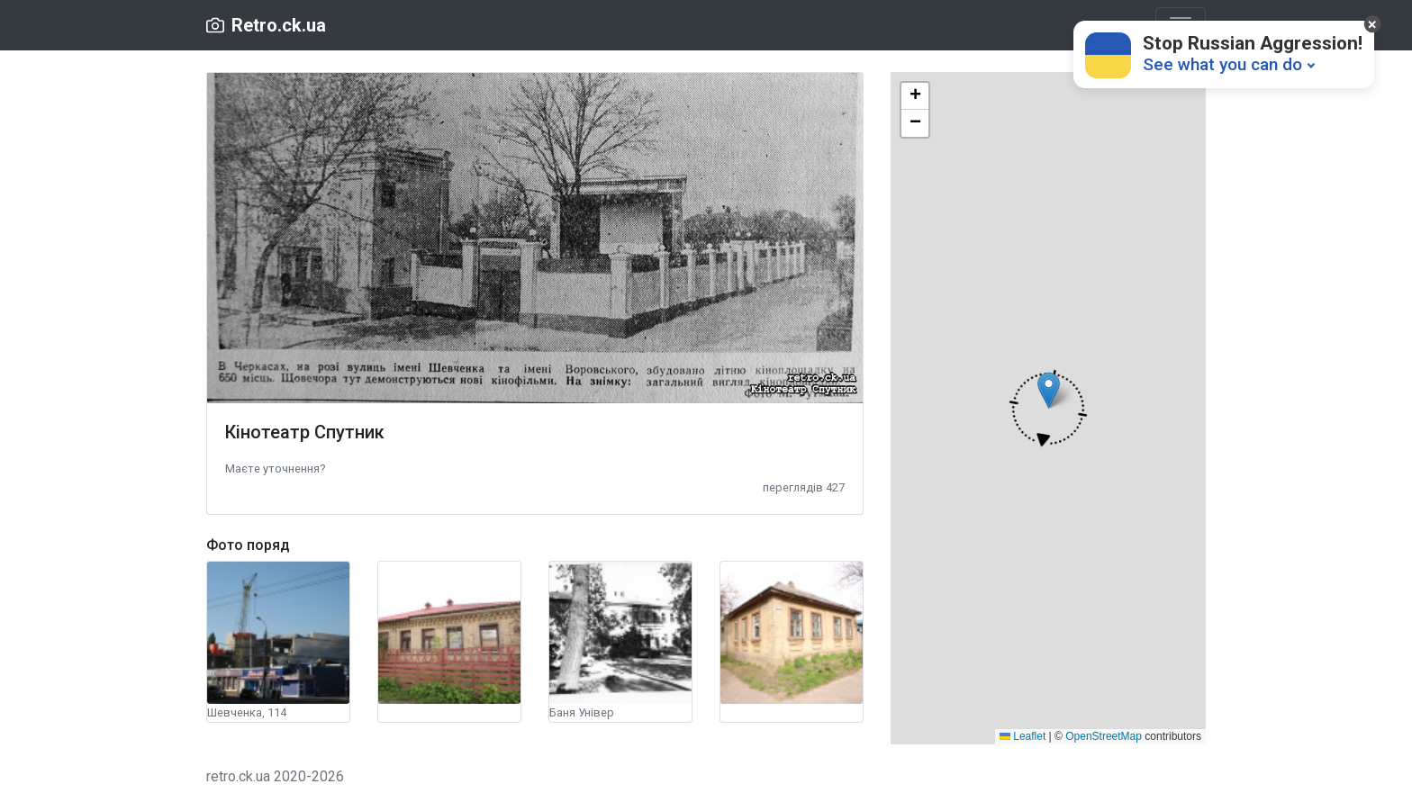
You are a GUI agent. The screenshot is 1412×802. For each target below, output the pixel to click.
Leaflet (1022, 736)
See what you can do (1222, 64)
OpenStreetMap (1103, 736)
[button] (275, 467)
